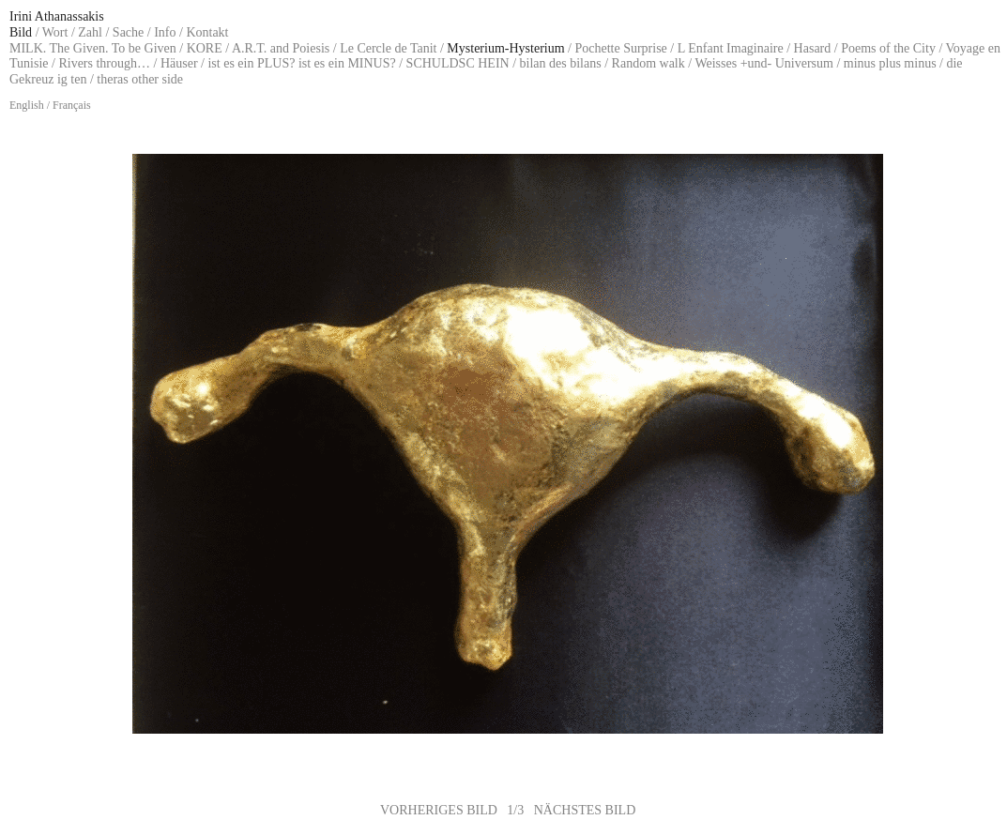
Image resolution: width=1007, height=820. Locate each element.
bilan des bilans (561, 63)
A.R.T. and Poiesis (280, 48)
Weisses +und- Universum (763, 63)
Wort (55, 32)
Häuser (179, 63)
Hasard (813, 48)
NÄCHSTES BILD (585, 810)
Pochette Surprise (620, 48)
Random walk (648, 63)
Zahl (90, 32)
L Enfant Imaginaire (731, 48)
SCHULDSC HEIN (458, 63)
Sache (128, 32)
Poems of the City (888, 48)
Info (164, 32)
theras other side (140, 79)
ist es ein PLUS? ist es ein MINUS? (301, 63)
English (26, 105)
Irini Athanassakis (56, 16)
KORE (204, 48)
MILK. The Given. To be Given (92, 48)
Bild (20, 32)
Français (72, 105)
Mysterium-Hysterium (505, 48)
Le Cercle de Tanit (388, 48)
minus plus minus (890, 63)
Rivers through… (104, 63)
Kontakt (207, 32)
